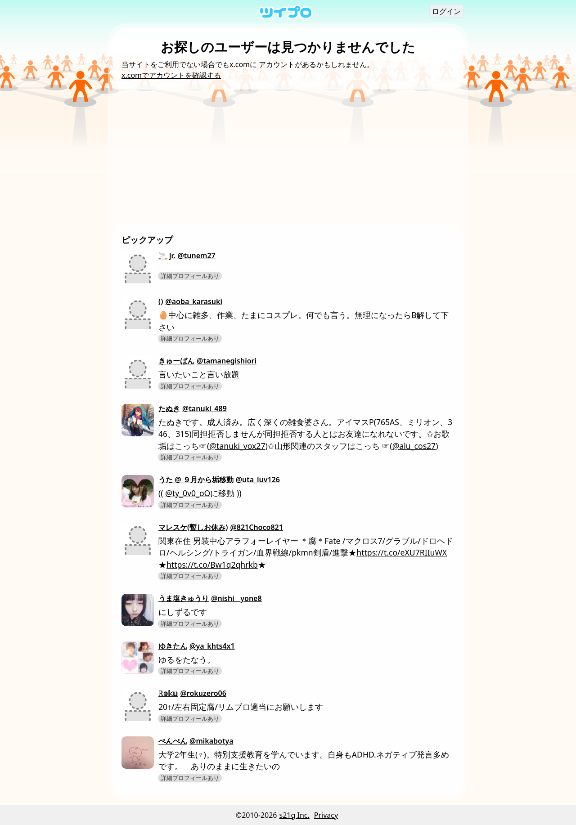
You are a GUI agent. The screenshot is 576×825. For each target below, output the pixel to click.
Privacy (326, 815)
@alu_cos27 (414, 445)
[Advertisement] (288, 157)
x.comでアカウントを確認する (171, 75)
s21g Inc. (294, 815)
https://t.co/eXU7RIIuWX (401, 552)
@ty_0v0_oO (187, 493)
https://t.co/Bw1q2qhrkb (212, 564)
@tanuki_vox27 (237, 445)
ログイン (446, 11)
